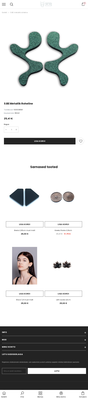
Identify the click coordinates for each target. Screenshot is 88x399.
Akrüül (17, 113)
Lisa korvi (39, 141)
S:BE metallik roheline (19, 12)
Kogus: (6, 124)
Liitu (78, 371)
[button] (22, 394)
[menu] (4, 4)
